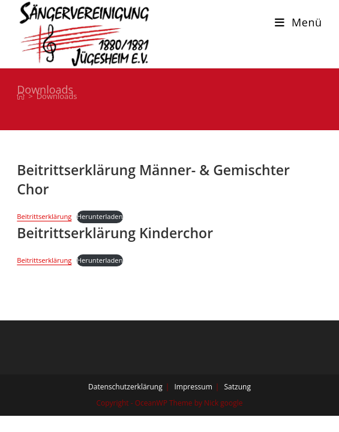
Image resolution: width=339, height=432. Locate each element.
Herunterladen (100, 216)
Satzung (237, 387)
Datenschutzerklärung (125, 387)
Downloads (57, 96)
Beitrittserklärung (44, 216)
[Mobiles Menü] (298, 22)
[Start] (21, 96)
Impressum (193, 387)
